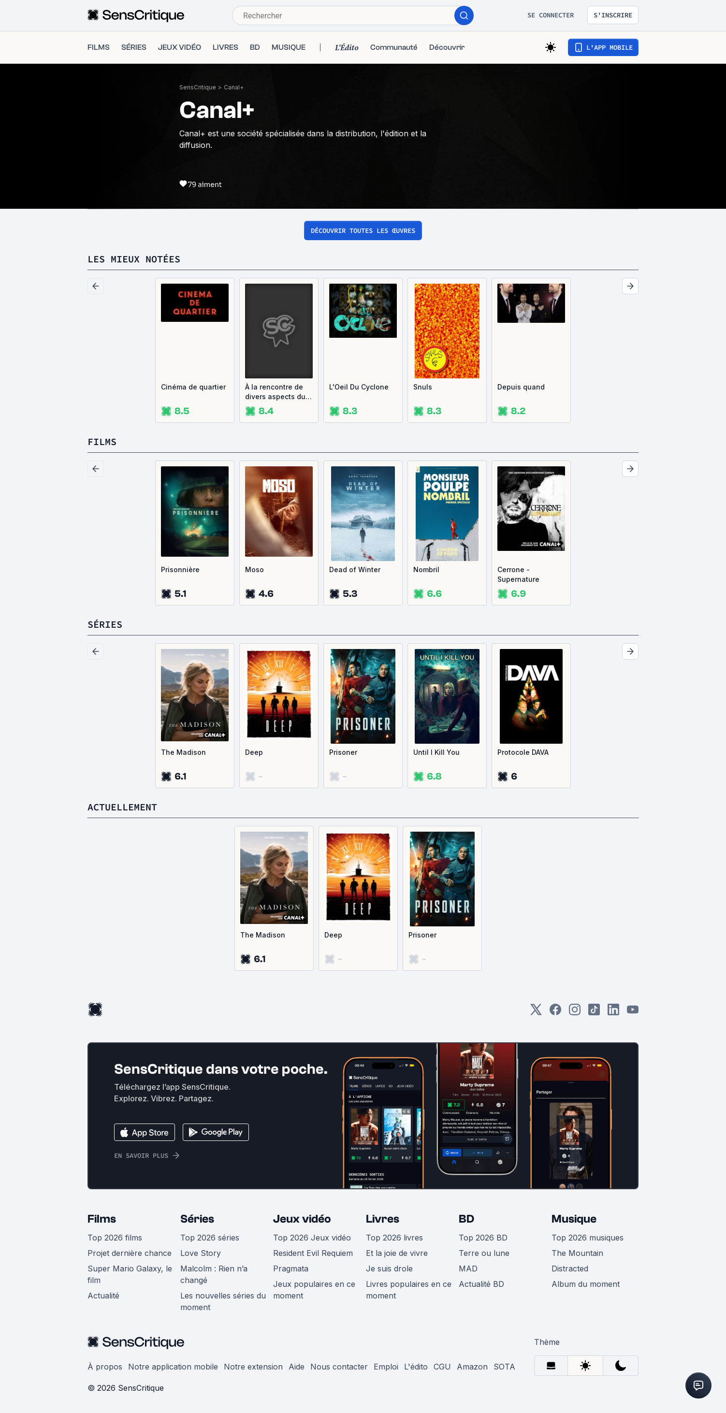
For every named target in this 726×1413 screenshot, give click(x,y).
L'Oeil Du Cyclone (359, 387)
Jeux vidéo (302, 1219)
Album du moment (586, 1284)
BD (466, 1219)
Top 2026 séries (209, 1237)
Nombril (426, 569)
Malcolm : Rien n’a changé (213, 1274)
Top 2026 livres (394, 1237)
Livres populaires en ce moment (408, 1289)
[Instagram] (575, 1013)
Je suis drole (389, 1268)
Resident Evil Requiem (313, 1253)
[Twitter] (536, 1013)
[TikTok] (594, 1013)
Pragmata (290, 1268)
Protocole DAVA (523, 752)
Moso (254, 569)
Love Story (200, 1253)
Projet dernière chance (129, 1253)
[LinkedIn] (613, 1013)
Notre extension (253, 1366)
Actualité (103, 1295)
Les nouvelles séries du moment (223, 1301)
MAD (468, 1268)
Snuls (422, 387)
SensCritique (197, 87)
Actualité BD (481, 1284)
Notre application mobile (173, 1366)
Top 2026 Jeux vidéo (312, 1237)
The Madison (183, 752)
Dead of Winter (354, 569)
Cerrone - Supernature (518, 574)
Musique (574, 1219)
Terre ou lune (484, 1253)
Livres (382, 1219)
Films (101, 1219)
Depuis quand (521, 387)
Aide (297, 1366)
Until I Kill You (436, 752)
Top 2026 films (114, 1237)
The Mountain (577, 1253)
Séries (197, 1219)
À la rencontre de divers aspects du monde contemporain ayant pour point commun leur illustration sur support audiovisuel (279, 392)
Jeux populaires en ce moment (314, 1289)
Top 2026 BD (483, 1237)
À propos (104, 1366)
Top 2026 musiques (588, 1237)
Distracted (570, 1268)
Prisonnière (180, 569)
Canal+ (234, 87)
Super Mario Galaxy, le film (129, 1274)
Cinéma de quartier (193, 387)
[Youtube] (633, 1013)
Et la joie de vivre (397, 1253)
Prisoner (343, 752)
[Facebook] (555, 1013)
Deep (254, 752)
